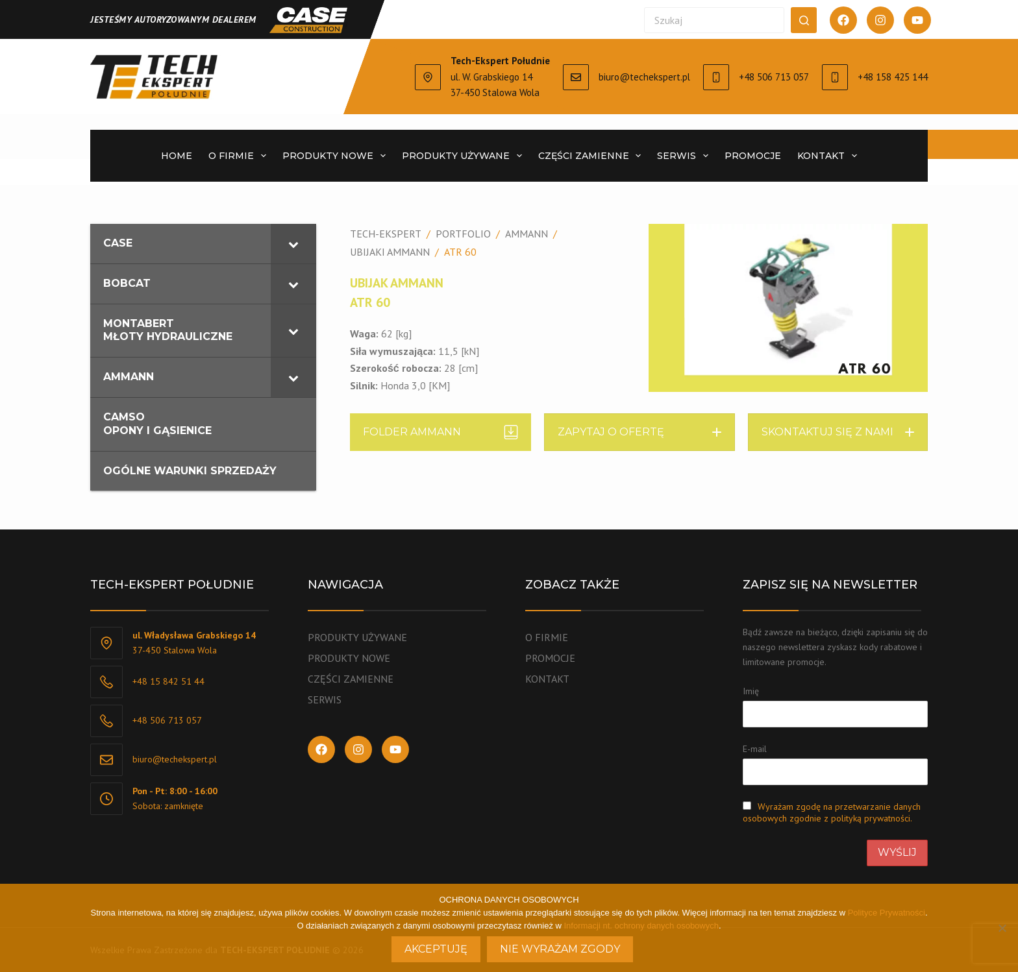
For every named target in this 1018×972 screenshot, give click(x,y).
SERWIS (685, 156)
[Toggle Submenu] (293, 243)
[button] (639, 432)
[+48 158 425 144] (835, 77)
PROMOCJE (753, 156)
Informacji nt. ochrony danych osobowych (641, 925)
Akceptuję (435, 949)
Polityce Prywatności (886, 912)
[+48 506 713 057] (716, 77)
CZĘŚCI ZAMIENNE (592, 156)
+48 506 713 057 (774, 77)
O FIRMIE (239, 156)
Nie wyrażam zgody (560, 949)
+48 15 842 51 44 (168, 681)
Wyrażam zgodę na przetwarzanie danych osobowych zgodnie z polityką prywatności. (832, 812)
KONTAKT (829, 156)
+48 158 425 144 (893, 77)
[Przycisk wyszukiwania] (804, 20)
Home (176, 156)
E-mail (755, 749)
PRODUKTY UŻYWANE (464, 156)
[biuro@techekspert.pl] (576, 77)
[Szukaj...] (714, 20)
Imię (751, 691)
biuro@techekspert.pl (644, 77)
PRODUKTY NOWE (336, 156)
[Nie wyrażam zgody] (1001, 927)
